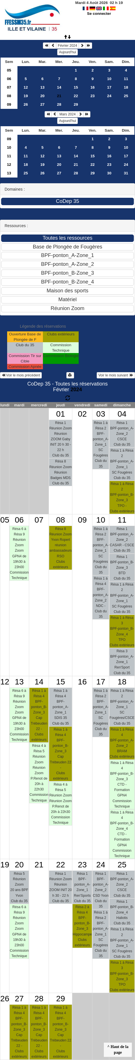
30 (109, 173)
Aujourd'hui (67, 52)
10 (109, 79)
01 (60, 413)
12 (26, 87)
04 (122, 413)
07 (9, 87)
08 (9, 96)
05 (9, 70)
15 (76, 87)
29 (76, 104)
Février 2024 (67, 46)
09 (9, 104)
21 (76, 164)
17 (109, 87)
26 (26, 104)
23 (92, 96)
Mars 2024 (67, 114)
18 (126, 87)
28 (59, 104)
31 (126, 173)
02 (82, 413)
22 (76, 96)
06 (9, 79)
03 (100, 413)
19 (26, 96)
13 (42, 87)
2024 (76, 389)
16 (92, 87)
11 (126, 79)
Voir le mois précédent (21, 375)
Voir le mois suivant (115, 375)
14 (59, 87)
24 (109, 96)
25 (126, 96)
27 (42, 104)
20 (42, 96)
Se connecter (99, 13)
